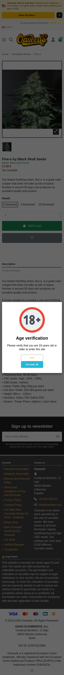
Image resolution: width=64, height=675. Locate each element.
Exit (32, 357)
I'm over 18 (32, 364)
